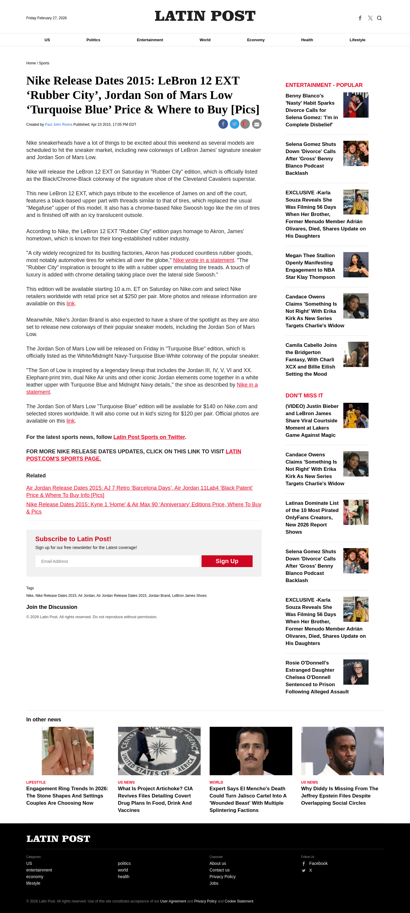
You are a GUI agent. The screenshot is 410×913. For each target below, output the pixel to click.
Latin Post (205, 16)
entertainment (39, 870)
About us (218, 863)
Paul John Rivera (59, 124)
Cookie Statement (239, 901)
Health (307, 40)
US (47, 40)
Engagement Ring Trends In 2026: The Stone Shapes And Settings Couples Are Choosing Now (67, 796)
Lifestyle (358, 40)
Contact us (220, 870)
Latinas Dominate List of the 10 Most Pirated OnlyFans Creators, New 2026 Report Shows (312, 517)
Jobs (214, 883)
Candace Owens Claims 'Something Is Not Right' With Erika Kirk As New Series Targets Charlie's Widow (315, 311)
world (123, 870)
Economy (256, 40)
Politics (93, 40)
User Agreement (173, 901)
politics (124, 863)
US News (126, 782)
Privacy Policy (223, 876)
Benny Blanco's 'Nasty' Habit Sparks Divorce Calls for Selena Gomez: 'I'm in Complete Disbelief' (312, 110)
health (123, 876)
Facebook (318, 863)
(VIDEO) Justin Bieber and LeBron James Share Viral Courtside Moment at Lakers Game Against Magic (312, 420)
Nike (30, 596)
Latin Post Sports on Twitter (149, 437)
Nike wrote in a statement (203, 260)
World (205, 40)
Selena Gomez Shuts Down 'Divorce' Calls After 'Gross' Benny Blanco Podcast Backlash (311, 158)
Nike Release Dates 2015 (55, 596)
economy (35, 876)
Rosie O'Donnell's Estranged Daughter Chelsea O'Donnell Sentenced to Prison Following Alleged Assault (317, 677)
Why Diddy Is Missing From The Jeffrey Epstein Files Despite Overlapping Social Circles (339, 796)
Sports (44, 63)
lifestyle (33, 883)
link (71, 304)
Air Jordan (86, 596)
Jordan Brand (159, 596)
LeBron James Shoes (189, 596)
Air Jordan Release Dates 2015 (121, 596)
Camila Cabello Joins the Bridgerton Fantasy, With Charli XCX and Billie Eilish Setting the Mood (311, 359)
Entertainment (150, 40)
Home (31, 63)
